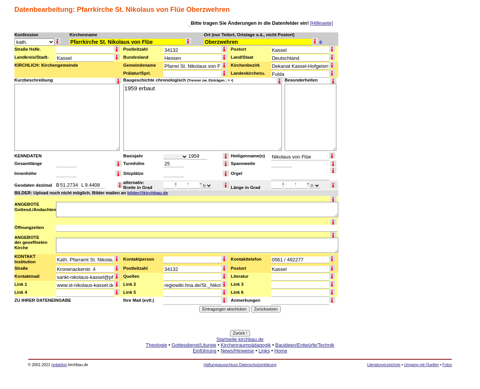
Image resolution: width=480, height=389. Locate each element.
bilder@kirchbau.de (147, 192)
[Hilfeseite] (321, 23)
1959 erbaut (202, 117)
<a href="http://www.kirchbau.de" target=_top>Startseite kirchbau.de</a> (240, 353)
